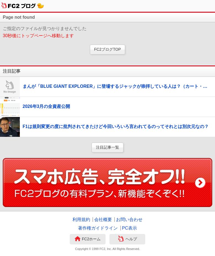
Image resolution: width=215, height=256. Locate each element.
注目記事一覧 (107, 147)
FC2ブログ (22, 6)
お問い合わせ (129, 219)
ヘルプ (127, 239)
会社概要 (103, 219)
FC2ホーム (87, 239)
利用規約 (81, 219)
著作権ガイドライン (98, 228)
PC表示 (129, 228)
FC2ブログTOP (107, 49)
